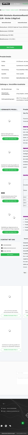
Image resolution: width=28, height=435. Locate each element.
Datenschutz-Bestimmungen (8, 433)
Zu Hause (17, 4)
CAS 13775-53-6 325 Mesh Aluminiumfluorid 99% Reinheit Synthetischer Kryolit (11, 311)
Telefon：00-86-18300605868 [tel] (8, 408)
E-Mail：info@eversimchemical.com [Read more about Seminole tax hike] (10, 411)
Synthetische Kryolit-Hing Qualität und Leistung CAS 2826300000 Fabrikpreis (11, 345)
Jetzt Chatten (11, 47)
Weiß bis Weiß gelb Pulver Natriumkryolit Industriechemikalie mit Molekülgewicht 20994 (9, 135)
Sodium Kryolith (14, 10)
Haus (3, 10)
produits (7, 10)
